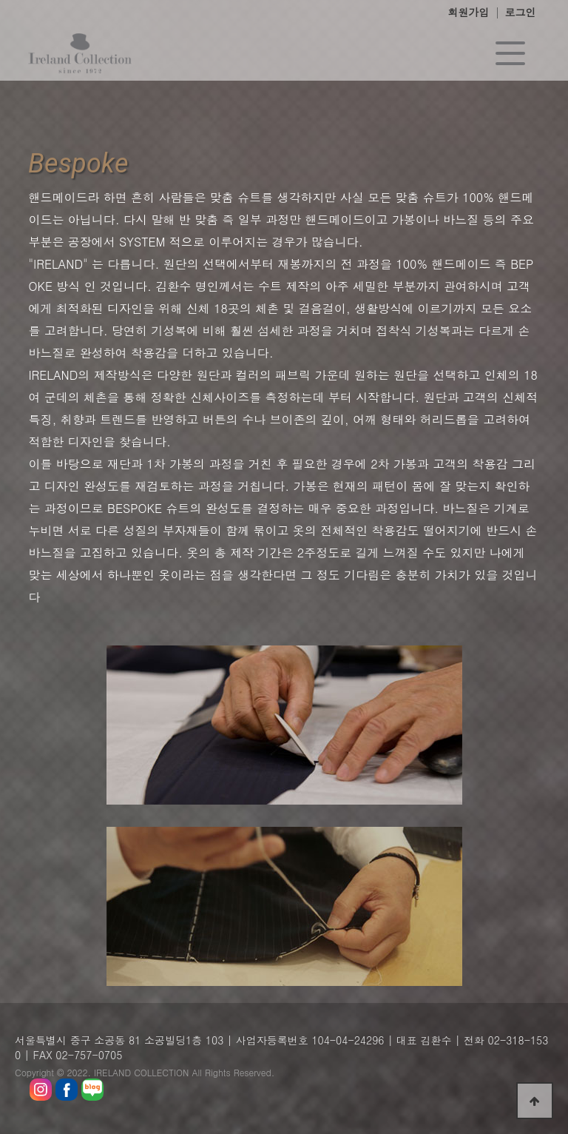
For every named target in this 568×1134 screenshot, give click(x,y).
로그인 (520, 11)
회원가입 (469, 11)
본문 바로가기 (0, 0)
